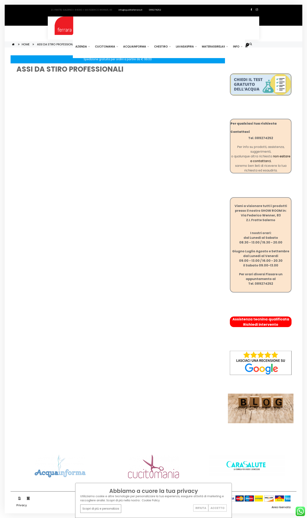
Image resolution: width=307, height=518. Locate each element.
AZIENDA (82, 46)
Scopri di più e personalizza (100, 509)
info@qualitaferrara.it (128, 9)
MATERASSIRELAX (215, 46)
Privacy (21, 505)
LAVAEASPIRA (186, 46)
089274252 (153, 9)
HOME (26, 44)
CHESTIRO (162, 46)
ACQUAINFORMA (136, 46)
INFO (237, 46)
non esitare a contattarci (270, 158)
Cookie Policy (151, 500)
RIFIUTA (200, 508)
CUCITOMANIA (106, 46)
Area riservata (281, 507)
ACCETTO (217, 508)
